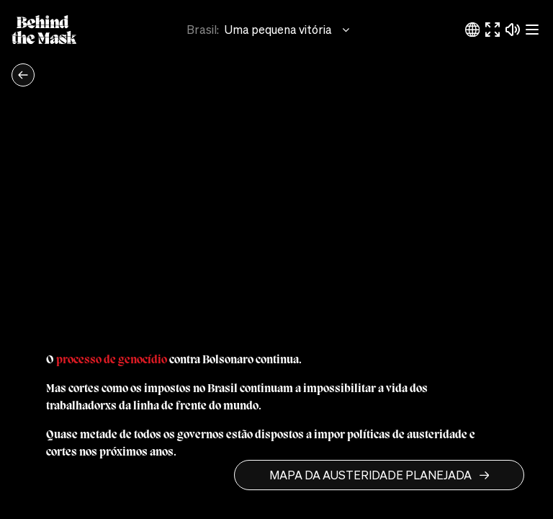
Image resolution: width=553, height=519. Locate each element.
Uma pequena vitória (288, 29)
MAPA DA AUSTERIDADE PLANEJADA (379, 474)
